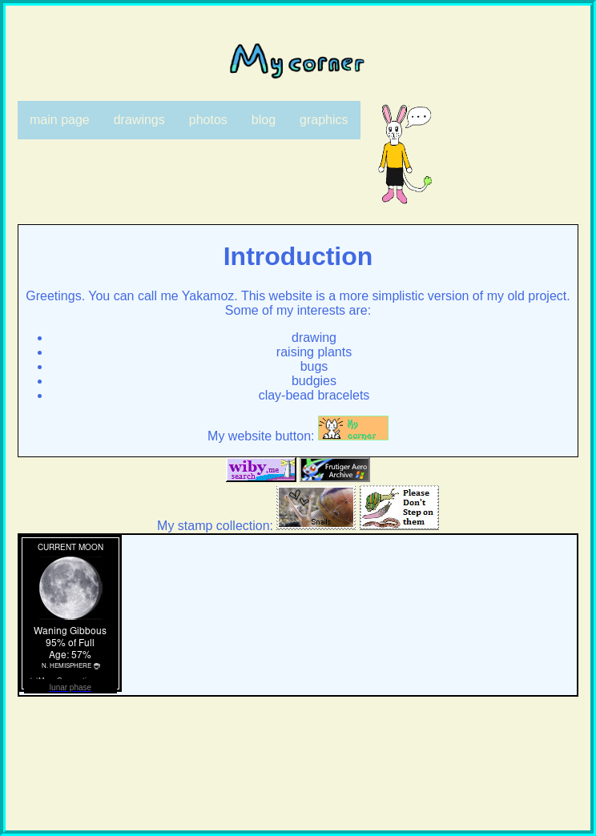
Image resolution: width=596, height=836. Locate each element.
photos (208, 120)
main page (60, 120)
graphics (324, 120)
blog (264, 120)
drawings (139, 120)
